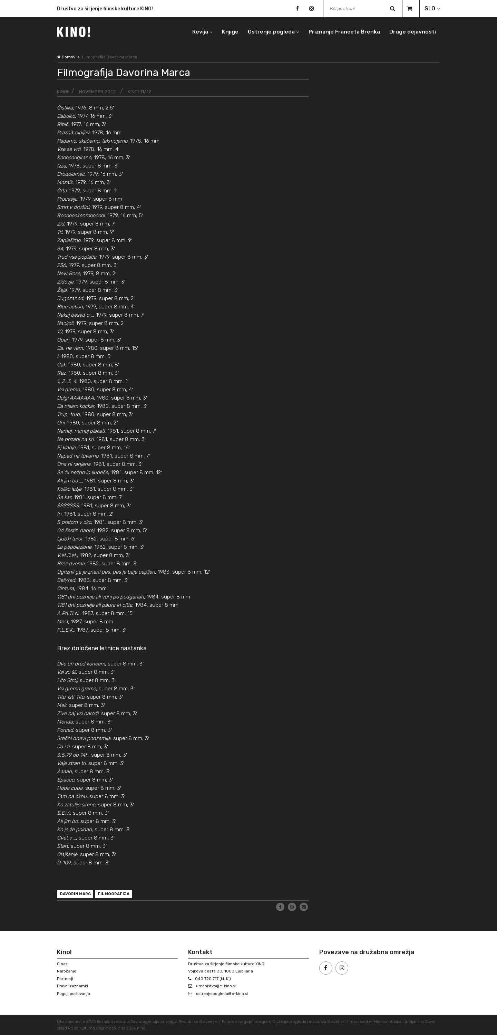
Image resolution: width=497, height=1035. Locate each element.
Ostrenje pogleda (268, 31)
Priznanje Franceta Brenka (342, 31)
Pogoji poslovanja (74, 993)
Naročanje (67, 971)
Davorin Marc (76, 894)
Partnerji (65, 978)
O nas (62, 963)
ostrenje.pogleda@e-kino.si (223, 993)
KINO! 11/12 (140, 92)
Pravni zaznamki (73, 986)
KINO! (62, 92)
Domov (66, 57)
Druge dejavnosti (412, 31)
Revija (195, 31)
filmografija (116, 894)
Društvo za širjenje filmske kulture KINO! (105, 10)
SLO (430, 8)
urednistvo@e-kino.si (217, 986)
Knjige (226, 31)
